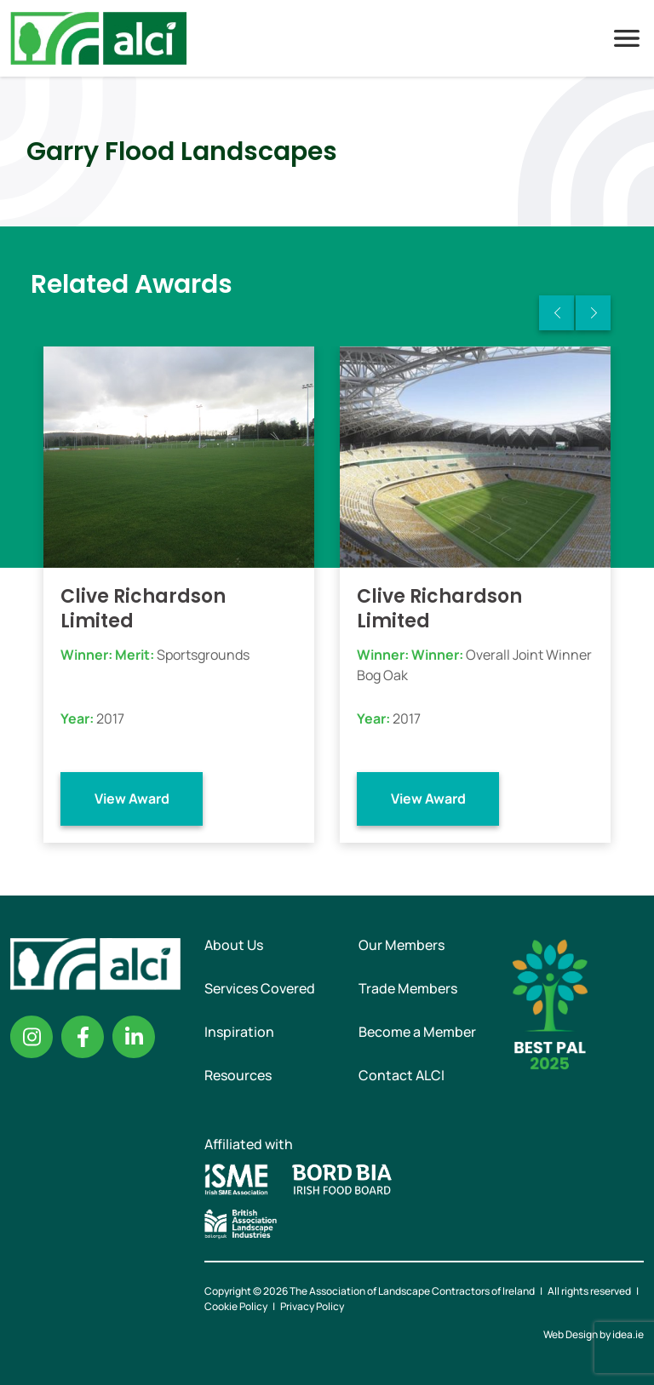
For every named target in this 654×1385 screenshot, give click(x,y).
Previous (556, 312)
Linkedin (133, 1037)
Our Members (402, 945)
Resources (238, 1075)
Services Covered (259, 988)
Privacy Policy (312, 1306)
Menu (627, 38)
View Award (132, 798)
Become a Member (417, 1031)
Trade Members (408, 988)
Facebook (82, 1037)
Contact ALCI (402, 1075)
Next (593, 312)
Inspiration (239, 1031)
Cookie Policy (235, 1306)
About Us (233, 945)
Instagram (31, 1037)
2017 (110, 718)
